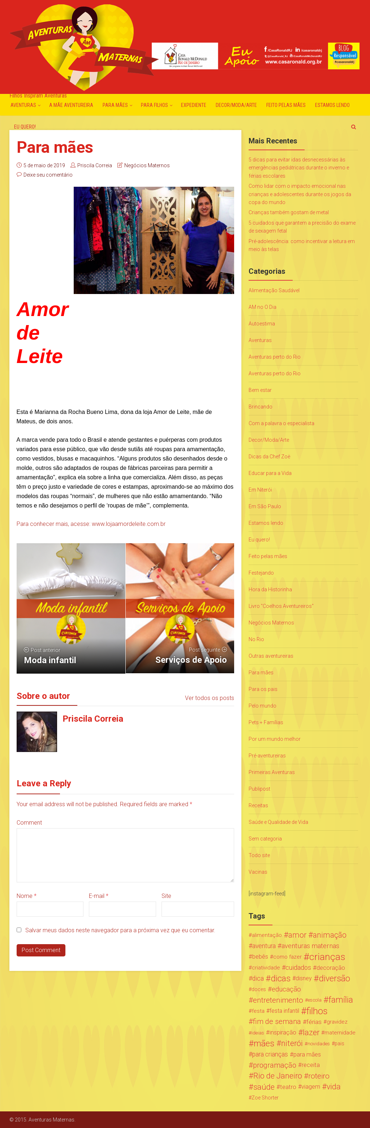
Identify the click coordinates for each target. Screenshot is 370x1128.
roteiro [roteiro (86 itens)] (319, 1076)
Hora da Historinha (270, 589)
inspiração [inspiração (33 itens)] (283, 1032)
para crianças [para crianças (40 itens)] (270, 1054)
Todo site (259, 855)
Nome (26, 896)
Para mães (115, 105)
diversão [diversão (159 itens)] (334, 978)
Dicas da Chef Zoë (269, 456)
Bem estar (260, 390)
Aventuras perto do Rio (275, 357)
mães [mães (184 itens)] (264, 1043)
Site (166, 896)
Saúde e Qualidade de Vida (278, 822)
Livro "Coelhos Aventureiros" (281, 606)
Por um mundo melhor (275, 739)
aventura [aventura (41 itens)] (264, 946)
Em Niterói (260, 490)
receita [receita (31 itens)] (311, 1065)
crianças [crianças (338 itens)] (327, 956)
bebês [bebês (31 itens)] (260, 956)
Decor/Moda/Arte (236, 105)
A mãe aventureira (71, 105)
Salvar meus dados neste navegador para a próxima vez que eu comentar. (120, 930)
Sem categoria (265, 839)
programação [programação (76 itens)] (274, 1065)
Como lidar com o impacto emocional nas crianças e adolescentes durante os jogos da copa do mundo (300, 194)
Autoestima (262, 324)
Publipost (259, 789)
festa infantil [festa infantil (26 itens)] (284, 1010)
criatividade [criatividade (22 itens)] (266, 967)
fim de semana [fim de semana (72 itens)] (277, 1021)
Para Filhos (154, 105)
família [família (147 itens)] (340, 1000)
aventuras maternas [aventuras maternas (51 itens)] (310, 946)
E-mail (98, 896)
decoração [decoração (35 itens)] (331, 967)
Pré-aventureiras (267, 756)
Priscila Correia (94, 165)
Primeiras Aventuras (272, 772)
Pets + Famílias (266, 722)
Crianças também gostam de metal (289, 212)
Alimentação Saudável (274, 290)
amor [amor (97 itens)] (297, 935)
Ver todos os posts (209, 698)
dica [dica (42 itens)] (258, 978)
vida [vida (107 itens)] (334, 1086)
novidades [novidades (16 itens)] (318, 1043)
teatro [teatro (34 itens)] (288, 1086)
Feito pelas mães (286, 105)
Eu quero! (25, 127)
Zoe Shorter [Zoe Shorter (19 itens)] (265, 1098)
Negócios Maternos (147, 165)
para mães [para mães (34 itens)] (307, 1054)
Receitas (258, 805)
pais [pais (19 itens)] (339, 1043)
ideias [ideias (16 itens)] (257, 1033)
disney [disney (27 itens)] (304, 978)
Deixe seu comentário (48, 175)
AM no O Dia (262, 307)
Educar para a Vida (270, 473)
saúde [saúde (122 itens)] (264, 1086)
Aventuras (23, 105)
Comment (29, 822)
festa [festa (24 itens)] (258, 1011)
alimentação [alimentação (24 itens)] (267, 935)
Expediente (193, 105)
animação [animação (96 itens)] (330, 935)
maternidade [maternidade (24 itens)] (340, 1032)
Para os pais (263, 689)
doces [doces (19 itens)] (258, 989)
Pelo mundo (262, 706)
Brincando (260, 407)
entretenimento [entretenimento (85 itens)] (278, 1000)
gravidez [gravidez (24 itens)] (337, 1022)
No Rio (256, 639)
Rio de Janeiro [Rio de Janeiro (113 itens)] (277, 1076)
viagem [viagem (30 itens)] (310, 1086)
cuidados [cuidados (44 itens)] (298, 967)
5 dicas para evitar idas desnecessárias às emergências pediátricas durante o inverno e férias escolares (299, 168)
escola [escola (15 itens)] (315, 1000)
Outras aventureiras (271, 656)
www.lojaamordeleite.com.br (128, 523)
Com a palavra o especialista (281, 423)
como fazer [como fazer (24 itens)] (287, 957)
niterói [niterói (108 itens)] (292, 1043)
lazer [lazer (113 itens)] (311, 1032)
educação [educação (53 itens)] (286, 989)
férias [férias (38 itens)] (314, 1021)
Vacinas (258, 872)
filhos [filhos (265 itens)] (317, 1011)
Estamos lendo (332, 105)
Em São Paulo (265, 506)
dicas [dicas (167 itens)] (281, 978)
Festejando (261, 573)
